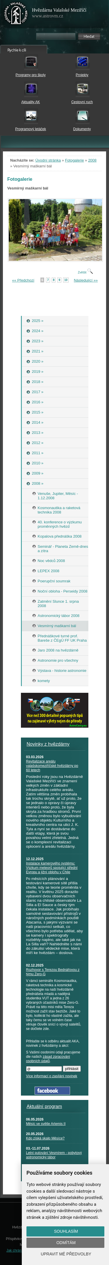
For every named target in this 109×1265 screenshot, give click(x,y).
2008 (92, 160)
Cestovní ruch (82, 102)
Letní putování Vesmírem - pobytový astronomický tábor (54, 1155)
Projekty (82, 75)
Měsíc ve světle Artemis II (46, 1124)
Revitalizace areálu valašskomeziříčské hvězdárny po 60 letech (52, 765)
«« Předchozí (23, 280)
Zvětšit (85, 272)
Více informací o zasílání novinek (51, 1076)
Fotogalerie (74, 160)
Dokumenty (82, 129)
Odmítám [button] (66, 1242)
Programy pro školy (31, 75)
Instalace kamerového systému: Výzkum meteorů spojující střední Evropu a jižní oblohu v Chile (52, 867)
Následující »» (86, 280)
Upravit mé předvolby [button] (66, 1254)
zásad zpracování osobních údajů (48, 1059)
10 (65, 280)
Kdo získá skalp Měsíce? (45, 1138)
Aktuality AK (30, 102)
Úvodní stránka (48, 160)
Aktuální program (44, 1106)
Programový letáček (30, 129)
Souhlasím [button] (66, 1231)
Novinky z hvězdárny (48, 744)
